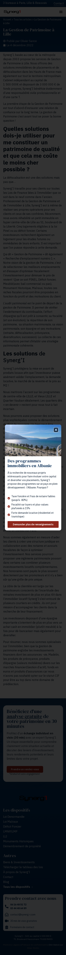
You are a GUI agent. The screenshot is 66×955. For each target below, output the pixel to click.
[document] (33, 477)
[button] (56, 430)
